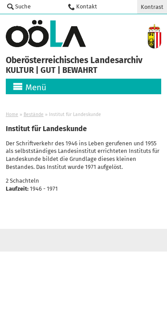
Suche (23, 6)
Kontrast (152, 7)
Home (12, 114)
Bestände (34, 114)
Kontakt (86, 6)
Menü (35, 87)
